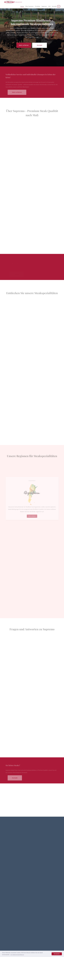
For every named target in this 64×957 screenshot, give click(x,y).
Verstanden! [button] (57, 953)
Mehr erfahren (24, 45)
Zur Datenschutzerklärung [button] (17, 954)
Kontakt (39, 45)
